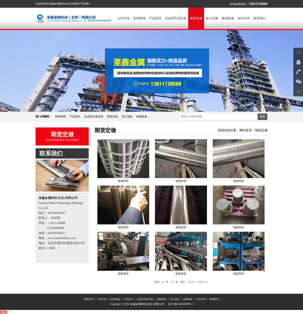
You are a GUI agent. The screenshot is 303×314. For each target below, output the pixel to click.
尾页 (182, 282)
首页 (157, 282)
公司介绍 (123, 18)
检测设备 (228, 18)
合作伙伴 (243, 18)
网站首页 (245, 130)
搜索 (262, 116)
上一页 (165, 282)
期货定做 (196, 18)
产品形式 (155, 18)
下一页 (174, 282)
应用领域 (139, 18)
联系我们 (259, 18)
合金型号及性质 (175, 18)
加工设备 (212, 18)
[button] (148, 108)
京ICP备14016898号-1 (180, 304)
